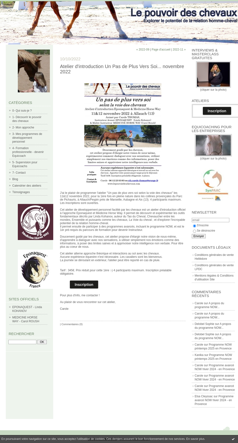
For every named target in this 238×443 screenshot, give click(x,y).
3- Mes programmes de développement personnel (27, 137)
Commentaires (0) (72, 324)
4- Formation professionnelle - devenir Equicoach (28, 152)
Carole (199, 303)
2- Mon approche (23, 127)
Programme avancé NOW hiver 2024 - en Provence (214, 400)
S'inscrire (201, 225)
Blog (15, 179)
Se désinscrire (204, 230)
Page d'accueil (161, 49)
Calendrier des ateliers (26, 185)
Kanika (199, 355)
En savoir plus (195, 439)
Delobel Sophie (204, 324)
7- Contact (19, 172)
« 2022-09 (142, 49)
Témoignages (21, 192)
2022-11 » (179, 49)
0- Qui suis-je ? (22, 110)
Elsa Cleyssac (204, 396)
